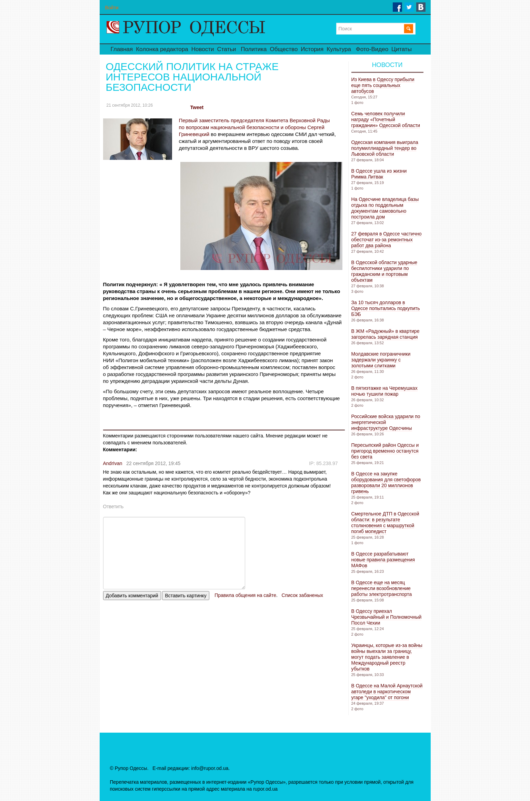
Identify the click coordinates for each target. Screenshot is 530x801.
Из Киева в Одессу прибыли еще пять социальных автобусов (382, 85)
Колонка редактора (162, 49)
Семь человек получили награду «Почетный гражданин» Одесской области (385, 119)
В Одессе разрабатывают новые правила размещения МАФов (383, 559)
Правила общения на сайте (245, 595)
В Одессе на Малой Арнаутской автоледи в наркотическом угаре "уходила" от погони (387, 691)
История (312, 49)
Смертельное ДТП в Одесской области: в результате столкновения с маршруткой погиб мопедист (385, 522)
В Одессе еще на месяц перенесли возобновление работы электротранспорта (381, 588)
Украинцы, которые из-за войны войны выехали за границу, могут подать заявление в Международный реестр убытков (386, 657)
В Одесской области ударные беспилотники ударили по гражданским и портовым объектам (384, 271)
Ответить (113, 506)
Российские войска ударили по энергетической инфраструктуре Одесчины (385, 422)
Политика (254, 49)
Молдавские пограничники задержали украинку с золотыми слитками (381, 359)
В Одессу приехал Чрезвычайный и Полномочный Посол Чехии (386, 617)
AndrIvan (112, 463)
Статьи (226, 49)
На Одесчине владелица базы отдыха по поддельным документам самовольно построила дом (385, 208)
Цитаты (401, 49)
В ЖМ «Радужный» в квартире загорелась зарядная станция (385, 334)
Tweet (197, 107)
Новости (202, 49)
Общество (284, 49)
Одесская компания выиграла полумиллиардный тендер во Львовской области (384, 148)
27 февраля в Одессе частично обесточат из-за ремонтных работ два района (386, 239)
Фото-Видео (372, 49)
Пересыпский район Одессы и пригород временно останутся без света (385, 451)
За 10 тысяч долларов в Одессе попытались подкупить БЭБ (385, 308)
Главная (122, 49)
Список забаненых (302, 595)
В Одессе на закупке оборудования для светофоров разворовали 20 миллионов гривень (386, 482)
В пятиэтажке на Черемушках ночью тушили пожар (384, 391)
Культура (339, 49)
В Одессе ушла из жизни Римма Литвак (379, 174)
